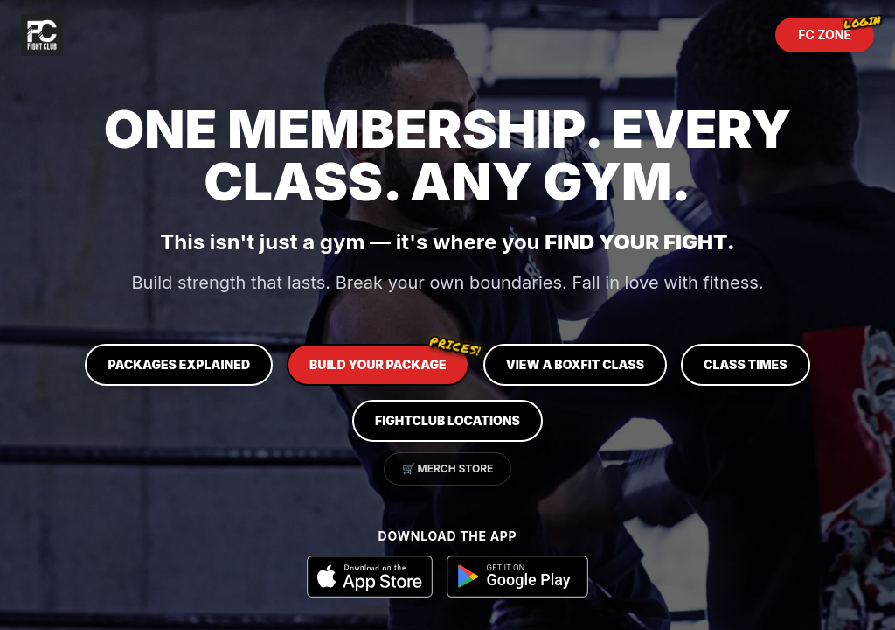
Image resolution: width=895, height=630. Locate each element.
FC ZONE (836, 30)
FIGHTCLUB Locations (447, 420)
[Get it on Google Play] (517, 577)
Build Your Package (389, 358)
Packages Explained (179, 364)
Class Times (745, 364)
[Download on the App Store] (370, 577)
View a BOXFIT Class (575, 364)
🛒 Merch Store (448, 468)
